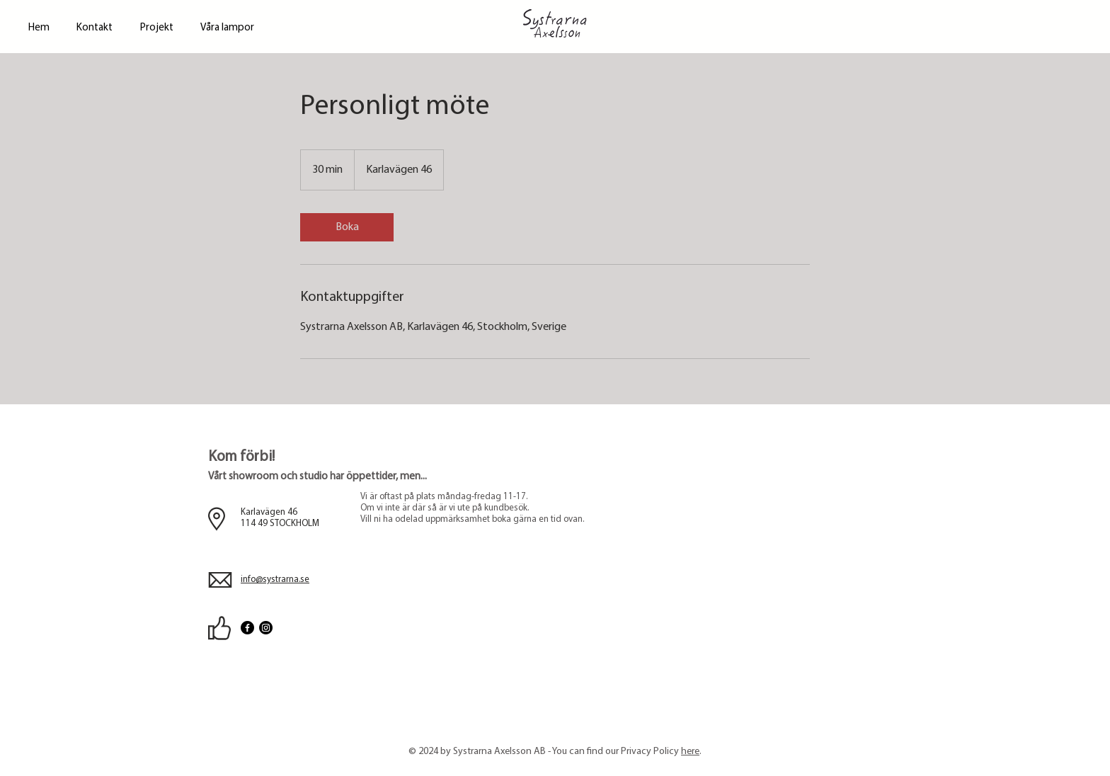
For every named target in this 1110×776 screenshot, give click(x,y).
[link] (347, 227)
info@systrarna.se (275, 579)
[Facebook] (247, 627)
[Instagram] (266, 627)
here (690, 751)
